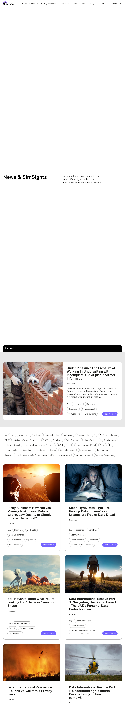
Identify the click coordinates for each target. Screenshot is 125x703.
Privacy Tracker (11, 450)
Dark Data (90, 404)
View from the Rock (82, 455)
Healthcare (67, 435)
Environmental (83, 435)
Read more (110, 414)
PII (110, 445)
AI (94, 435)
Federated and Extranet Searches (39, 445)
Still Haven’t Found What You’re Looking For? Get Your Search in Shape (31, 602)
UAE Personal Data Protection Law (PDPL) (36, 455)
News (102, 445)
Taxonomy (9, 455)
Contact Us (116, 3)
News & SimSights (89, 4)
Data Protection (92, 440)
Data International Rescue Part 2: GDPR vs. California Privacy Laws (30, 690)
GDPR (60, 445)
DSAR (45, 440)
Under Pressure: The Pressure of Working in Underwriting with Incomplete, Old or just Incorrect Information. (91, 373)
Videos (101, 4)
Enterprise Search (12, 445)
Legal (12, 435)
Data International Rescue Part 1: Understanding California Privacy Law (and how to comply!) (92, 692)
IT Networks (37, 435)
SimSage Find (74, 414)
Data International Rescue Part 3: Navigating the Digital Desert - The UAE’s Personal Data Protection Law (92, 604)
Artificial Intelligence (108, 435)
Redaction (27, 450)
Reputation (73, 409)
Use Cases (66, 4)
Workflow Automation (104, 455)
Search (53, 450)
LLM (70, 445)
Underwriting (90, 414)
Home (24, 4)
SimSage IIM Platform (49, 4)
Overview (33, 4)
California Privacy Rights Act (26, 440)
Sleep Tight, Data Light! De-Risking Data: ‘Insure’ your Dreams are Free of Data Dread (92, 511)
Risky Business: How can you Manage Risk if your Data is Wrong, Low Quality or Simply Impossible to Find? (29, 513)
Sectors (76, 4)
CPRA (7, 440)
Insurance (77, 404)
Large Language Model (86, 445)
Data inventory (110, 440)
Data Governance (73, 440)
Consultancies (52, 435)
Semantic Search (67, 450)
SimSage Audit (88, 409)
